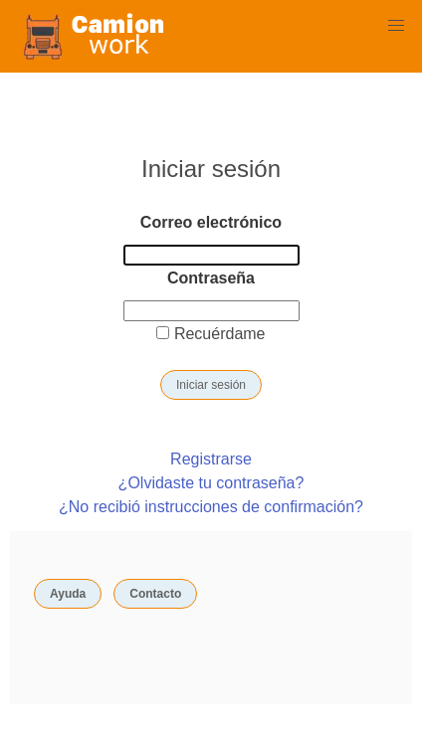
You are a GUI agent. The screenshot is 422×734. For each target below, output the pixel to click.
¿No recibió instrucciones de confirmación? (211, 506)
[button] (396, 26)
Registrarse (211, 459)
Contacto (155, 594)
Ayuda (68, 594)
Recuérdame (210, 333)
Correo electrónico (211, 222)
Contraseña (211, 278)
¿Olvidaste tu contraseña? (211, 482)
